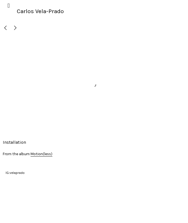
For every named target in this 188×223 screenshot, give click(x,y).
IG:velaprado (15, 173)
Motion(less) (41, 154)
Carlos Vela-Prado (40, 11)
